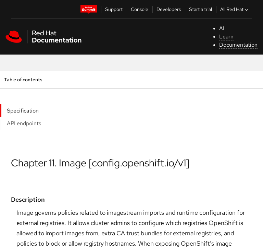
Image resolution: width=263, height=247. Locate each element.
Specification (23, 110)
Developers (168, 9)
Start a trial (200, 9)
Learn (226, 36)
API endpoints (24, 123)
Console (139, 9)
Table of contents (23, 79)
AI (221, 28)
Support (114, 9)
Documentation (238, 44)
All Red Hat (235, 9)
